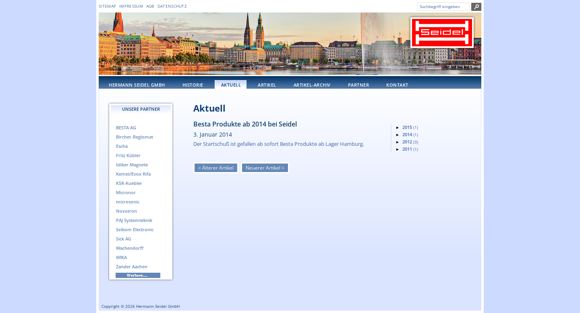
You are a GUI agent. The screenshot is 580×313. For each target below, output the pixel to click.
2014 (410, 134)
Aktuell (231, 85)
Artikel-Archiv (312, 85)
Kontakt (397, 85)
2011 (410, 149)
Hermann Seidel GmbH (137, 85)
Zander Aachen (131, 266)
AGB (150, 6)
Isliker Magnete (132, 165)
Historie (192, 85)
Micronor (126, 192)
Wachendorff (129, 248)
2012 (410, 142)
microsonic (127, 202)
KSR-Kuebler (129, 183)
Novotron (126, 211)
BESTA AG (126, 127)
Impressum (131, 6)
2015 (410, 127)
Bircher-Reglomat (134, 137)
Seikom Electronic (134, 229)
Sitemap (107, 6)
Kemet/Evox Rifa (133, 174)
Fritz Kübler (128, 155)
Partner (358, 85)
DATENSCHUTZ (172, 6)
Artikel (267, 85)
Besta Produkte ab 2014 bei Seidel (245, 124)
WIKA (121, 257)
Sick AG (123, 239)
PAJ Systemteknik (134, 220)
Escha (122, 146)
